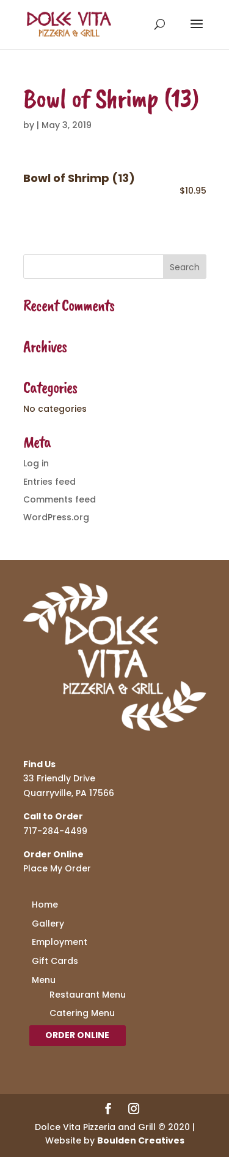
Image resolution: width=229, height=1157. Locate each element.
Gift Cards (55, 961)
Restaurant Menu (87, 994)
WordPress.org (56, 517)
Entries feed (49, 482)
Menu (44, 980)
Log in (36, 463)
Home (45, 904)
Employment (59, 942)
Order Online (77, 1035)
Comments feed (59, 499)
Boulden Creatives (140, 1140)
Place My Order (57, 868)
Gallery (48, 923)
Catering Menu (82, 1013)
